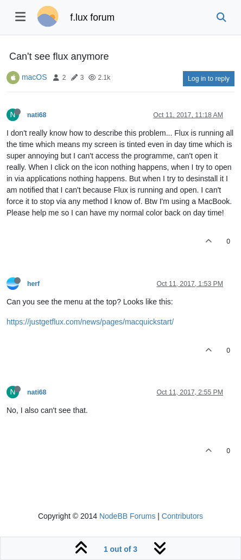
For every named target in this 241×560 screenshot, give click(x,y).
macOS (34, 77)
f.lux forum (92, 17)
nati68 (36, 115)
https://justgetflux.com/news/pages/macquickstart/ (90, 321)
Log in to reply (209, 78)
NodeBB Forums (127, 516)
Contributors (182, 516)
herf (33, 284)
